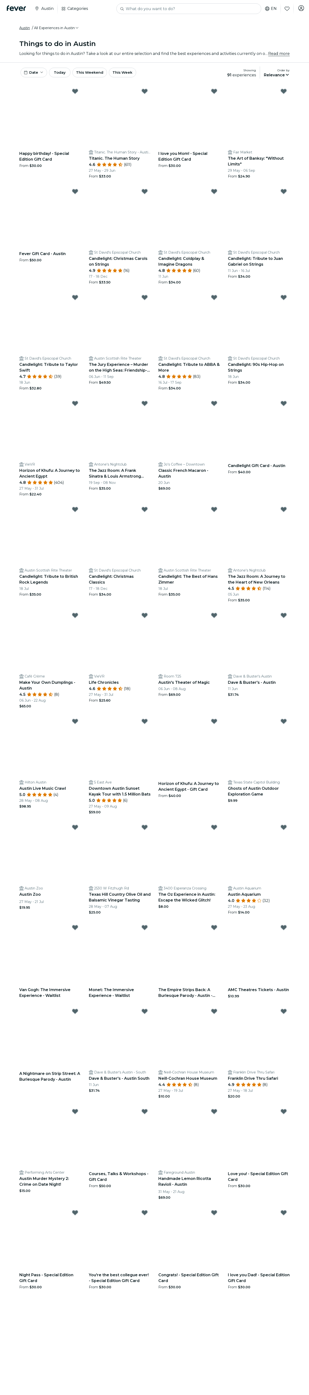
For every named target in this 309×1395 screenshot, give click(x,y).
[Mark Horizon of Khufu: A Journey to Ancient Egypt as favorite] (75, 407)
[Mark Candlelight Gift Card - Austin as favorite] (284, 407)
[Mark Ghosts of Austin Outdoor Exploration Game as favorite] (284, 725)
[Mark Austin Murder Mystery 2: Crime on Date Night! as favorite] (75, 1115)
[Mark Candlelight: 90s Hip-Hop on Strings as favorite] (284, 301)
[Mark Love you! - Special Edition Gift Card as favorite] (284, 1115)
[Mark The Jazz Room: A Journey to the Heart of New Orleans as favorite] (284, 513)
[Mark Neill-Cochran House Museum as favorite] (214, 1015)
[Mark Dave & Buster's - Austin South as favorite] (144, 1015)
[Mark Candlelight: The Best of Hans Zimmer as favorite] (214, 513)
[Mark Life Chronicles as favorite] (144, 619)
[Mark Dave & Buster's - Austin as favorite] (284, 619)
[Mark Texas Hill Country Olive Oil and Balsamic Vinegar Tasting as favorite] (144, 831)
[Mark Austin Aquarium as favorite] (284, 831)
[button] (56, 29)
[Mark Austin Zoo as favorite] (75, 831)
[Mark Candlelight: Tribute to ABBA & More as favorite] (214, 301)
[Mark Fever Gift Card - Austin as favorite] (75, 195)
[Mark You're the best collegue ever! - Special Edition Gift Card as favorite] (144, 1216)
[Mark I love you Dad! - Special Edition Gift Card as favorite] (284, 1216)
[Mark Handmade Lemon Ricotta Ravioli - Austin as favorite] (214, 1115)
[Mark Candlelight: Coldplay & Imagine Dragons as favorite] (214, 195)
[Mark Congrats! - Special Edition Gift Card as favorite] (214, 1216)
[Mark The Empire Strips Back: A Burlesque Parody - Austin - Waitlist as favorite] (214, 931)
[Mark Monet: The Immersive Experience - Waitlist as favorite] (144, 931)
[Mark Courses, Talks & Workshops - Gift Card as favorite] (144, 1115)
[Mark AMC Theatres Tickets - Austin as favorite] (284, 931)
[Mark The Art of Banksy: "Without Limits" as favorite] (284, 95)
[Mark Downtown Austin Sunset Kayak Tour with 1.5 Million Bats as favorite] (144, 725)
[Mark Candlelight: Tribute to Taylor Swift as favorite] (75, 301)
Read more (279, 55)
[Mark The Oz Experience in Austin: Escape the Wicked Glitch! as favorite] (214, 831)
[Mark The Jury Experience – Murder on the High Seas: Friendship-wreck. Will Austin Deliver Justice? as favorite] (144, 301)
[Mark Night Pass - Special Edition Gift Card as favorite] (75, 1216)
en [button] (269, 9)
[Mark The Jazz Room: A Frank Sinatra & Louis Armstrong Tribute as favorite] (144, 407)
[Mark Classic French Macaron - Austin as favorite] (214, 407)
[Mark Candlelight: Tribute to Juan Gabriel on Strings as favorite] (284, 195)
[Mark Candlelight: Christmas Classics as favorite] (144, 513)
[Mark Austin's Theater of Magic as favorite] (214, 619)
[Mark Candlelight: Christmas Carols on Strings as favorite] (144, 195)
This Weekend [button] (98, 75)
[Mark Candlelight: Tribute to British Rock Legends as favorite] (75, 513)
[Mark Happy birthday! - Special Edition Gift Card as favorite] (75, 95)
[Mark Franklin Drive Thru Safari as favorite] (284, 1015)
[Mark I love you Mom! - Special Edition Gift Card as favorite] (214, 95)
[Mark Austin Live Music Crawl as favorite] (75, 725)
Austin (24, 29)
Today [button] (64, 75)
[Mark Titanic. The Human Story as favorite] (144, 95)
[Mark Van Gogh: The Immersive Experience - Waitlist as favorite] (75, 931)
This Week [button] (134, 75)
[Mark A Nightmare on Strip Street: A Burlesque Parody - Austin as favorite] (75, 1015)
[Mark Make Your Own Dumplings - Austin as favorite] (75, 619)
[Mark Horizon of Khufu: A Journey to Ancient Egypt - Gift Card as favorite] (214, 725)
